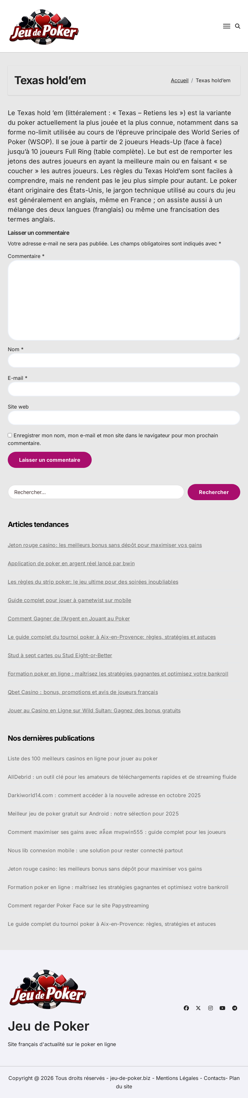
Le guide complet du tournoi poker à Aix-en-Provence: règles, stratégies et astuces (112, 637)
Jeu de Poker (48, 1026)
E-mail (17, 378)
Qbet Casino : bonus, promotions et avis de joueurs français (83, 692)
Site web (18, 406)
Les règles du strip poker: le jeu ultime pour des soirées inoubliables (93, 582)
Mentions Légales (178, 1078)
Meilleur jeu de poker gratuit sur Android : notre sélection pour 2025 (93, 813)
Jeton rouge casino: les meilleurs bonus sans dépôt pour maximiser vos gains (105, 545)
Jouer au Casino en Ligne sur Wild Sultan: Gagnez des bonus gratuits (94, 710)
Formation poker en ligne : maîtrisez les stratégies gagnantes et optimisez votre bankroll (118, 673)
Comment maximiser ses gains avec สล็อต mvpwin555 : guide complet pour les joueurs (117, 832)
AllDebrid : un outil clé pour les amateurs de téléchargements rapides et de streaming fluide (122, 777)
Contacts (214, 1078)
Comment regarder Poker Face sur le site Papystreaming (78, 905)
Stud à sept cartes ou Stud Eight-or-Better (60, 655)
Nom (16, 349)
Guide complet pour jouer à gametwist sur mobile (69, 600)
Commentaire (26, 256)
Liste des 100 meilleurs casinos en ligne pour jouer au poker (83, 758)
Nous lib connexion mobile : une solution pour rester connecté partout (95, 850)
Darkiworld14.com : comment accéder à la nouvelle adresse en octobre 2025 (104, 795)
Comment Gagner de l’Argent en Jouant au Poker (69, 618)
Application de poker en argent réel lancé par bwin (71, 563)
